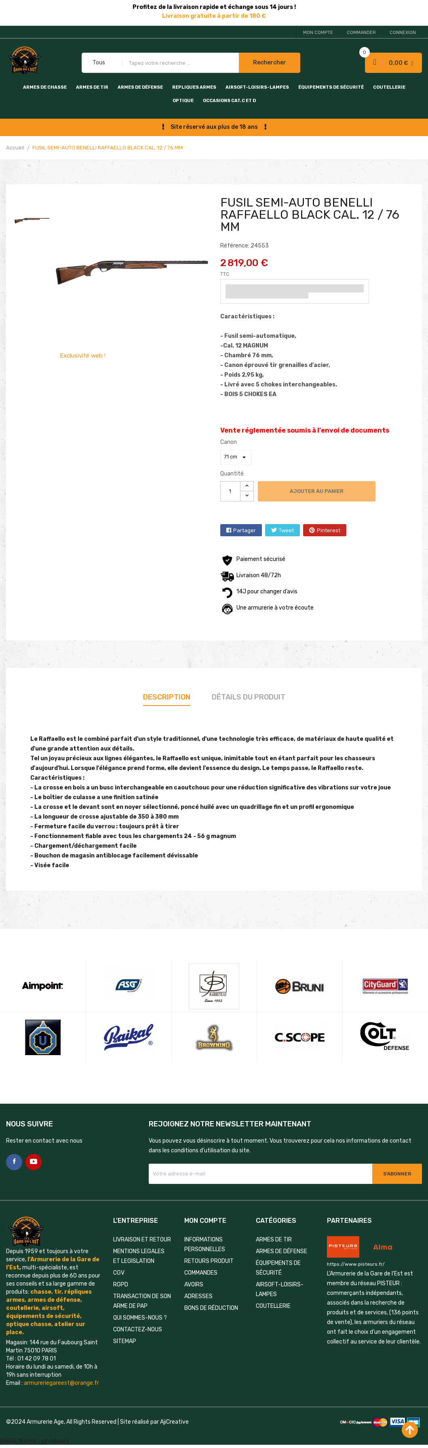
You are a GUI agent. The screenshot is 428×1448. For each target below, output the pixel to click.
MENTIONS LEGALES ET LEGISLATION (138, 1256)
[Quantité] (230, 491)
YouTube (33, 1162)
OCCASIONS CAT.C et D (229, 100)
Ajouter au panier (317, 491)
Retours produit (209, 1261)
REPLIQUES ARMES (194, 87)
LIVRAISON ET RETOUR (142, 1239)
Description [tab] (166, 697)
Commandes (200, 1272)
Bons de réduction (211, 1308)
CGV (118, 1272)
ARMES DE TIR (92, 87)
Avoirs (193, 1284)
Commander (361, 32)
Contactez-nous (137, 1329)
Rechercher (269, 62)
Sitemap (124, 1341)
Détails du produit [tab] (248, 697)
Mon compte (318, 32)
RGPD (120, 1284)
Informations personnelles (204, 1244)
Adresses (198, 1296)
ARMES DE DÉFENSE (140, 87)
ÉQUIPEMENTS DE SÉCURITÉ (331, 87)
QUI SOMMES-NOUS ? (140, 1317)
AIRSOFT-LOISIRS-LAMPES (257, 87)
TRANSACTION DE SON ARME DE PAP (142, 1301)
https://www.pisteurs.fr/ (356, 1264)
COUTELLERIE (389, 87)
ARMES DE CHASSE (45, 87)
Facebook (14, 1162)
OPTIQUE (183, 100)
